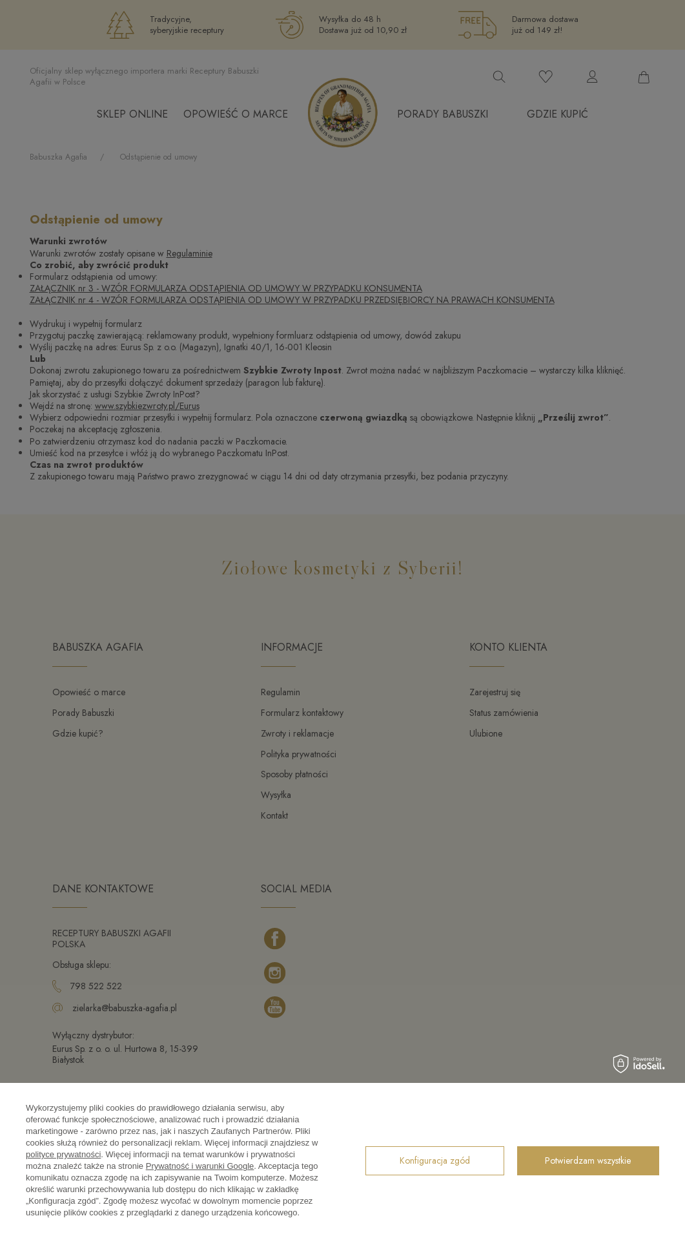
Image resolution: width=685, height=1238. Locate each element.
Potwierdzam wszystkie (588, 1160)
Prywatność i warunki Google (200, 1166)
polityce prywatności (63, 1154)
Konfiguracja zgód (435, 1160)
